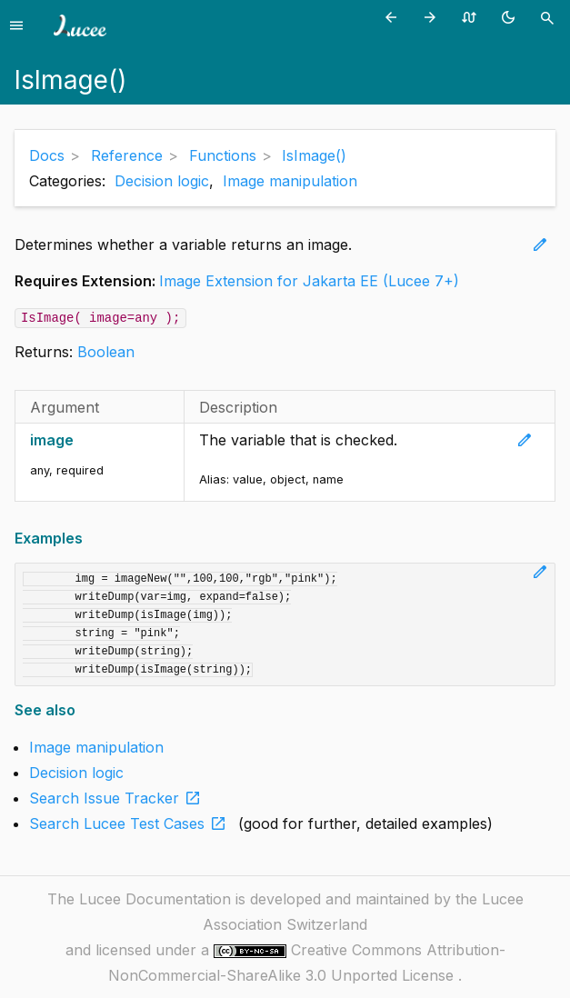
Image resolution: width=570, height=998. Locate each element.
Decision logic (162, 181)
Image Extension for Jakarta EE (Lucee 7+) (309, 281)
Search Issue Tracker (118, 798)
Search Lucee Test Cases (131, 823)
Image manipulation (290, 181)
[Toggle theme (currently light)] (511, 17)
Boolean (106, 352)
